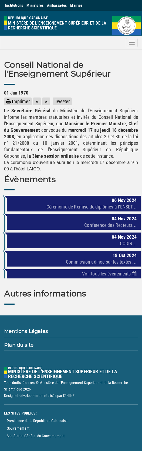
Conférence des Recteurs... (110, 225)
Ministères (34, 5)
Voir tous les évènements (109, 274)
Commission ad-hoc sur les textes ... (101, 262)
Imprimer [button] (18, 101)
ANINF (69, 395)
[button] (37, 101)
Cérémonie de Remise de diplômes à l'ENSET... (91, 207)
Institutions (14, 5)
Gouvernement (18, 428)
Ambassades (57, 5)
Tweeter (62, 101)
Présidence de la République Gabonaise (37, 421)
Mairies (76, 5)
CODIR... (128, 243)
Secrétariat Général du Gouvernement (36, 436)
